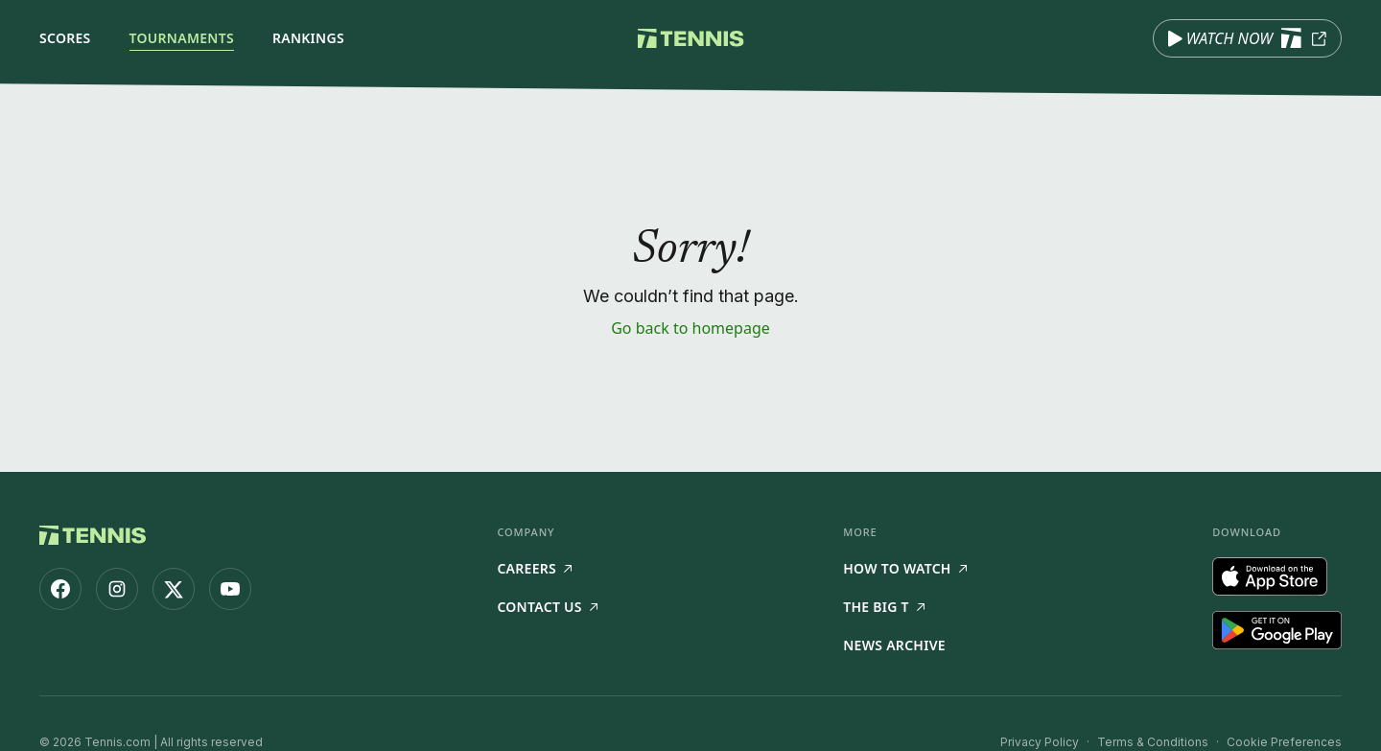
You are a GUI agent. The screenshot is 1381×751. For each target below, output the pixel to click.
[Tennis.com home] (691, 38)
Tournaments (181, 38)
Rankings (308, 38)
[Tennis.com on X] (173, 589)
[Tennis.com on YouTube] (230, 589)
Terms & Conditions (1152, 742)
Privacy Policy (1039, 742)
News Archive (894, 645)
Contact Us (547, 607)
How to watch (905, 568)
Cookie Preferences (1284, 742)
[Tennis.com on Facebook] (60, 589)
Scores (65, 38)
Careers (534, 568)
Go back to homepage (690, 328)
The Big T (884, 607)
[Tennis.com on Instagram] (117, 589)
